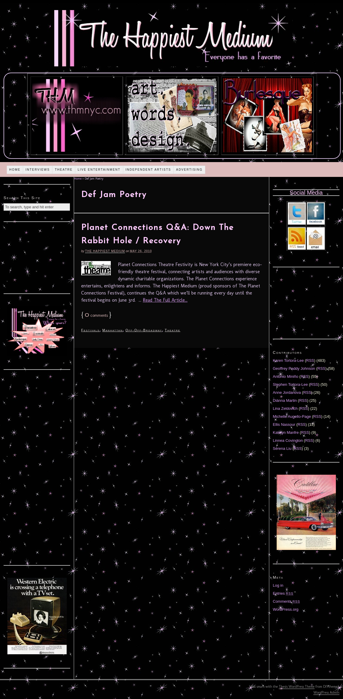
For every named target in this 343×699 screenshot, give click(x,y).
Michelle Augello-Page (292, 416)
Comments (286, 601)
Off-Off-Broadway (143, 330)
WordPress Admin (326, 692)
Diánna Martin (285, 400)
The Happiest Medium (105, 251)
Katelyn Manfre (286, 432)
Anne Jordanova (287, 392)
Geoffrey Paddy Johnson (294, 368)
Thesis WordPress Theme (297, 686)
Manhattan (112, 330)
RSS (310, 360)
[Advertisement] (37, 257)
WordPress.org (285, 609)
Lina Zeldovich (285, 408)
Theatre (64, 169)
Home (14, 169)
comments (96, 315)
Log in (278, 585)
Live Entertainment (99, 169)
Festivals (90, 330)
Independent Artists (148, 169)
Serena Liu (282, 448)
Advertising (189, 169)
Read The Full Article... (165, 300)
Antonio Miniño (285, 376)
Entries (283, 593)
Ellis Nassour (284, 424)
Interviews (37, 169)
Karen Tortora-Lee (288, 360)
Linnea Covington (288, 440)
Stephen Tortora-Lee (290, 384)
